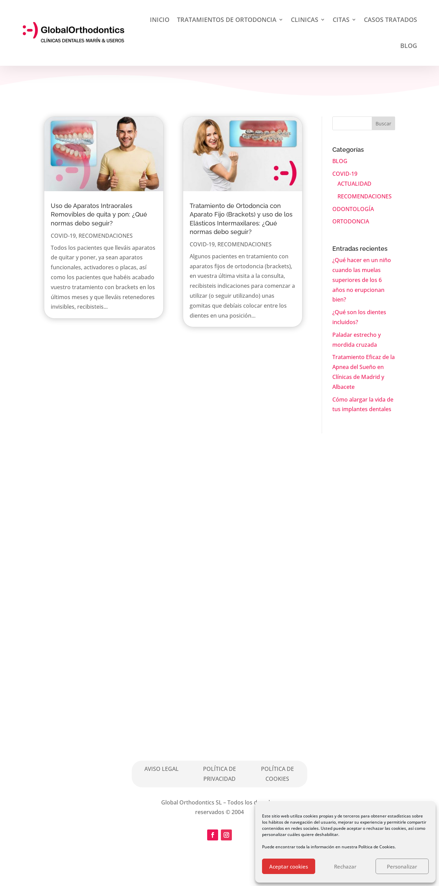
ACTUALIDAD (354, 183)
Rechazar (345, 866)
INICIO (159, 19)
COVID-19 (63, 235)
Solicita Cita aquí (244, 604)
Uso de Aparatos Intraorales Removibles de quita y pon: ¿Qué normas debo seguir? (99, 214)
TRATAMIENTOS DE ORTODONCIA (226, 19)
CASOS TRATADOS (390, 19)
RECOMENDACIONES (106, 235)
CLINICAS (304, 19)
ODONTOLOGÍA (353, 209)
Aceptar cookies (288, 866)
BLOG (408, 45)
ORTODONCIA (350, 221)
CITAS (341, 19)
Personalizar (402, 866)
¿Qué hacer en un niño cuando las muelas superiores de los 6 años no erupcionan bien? (361, 279)
